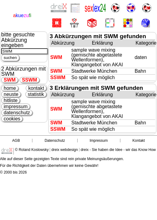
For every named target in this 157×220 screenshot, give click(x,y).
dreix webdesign (64, 150)
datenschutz (17, 112)
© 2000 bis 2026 (13, 172)
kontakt (36, 88)
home (10, 88)
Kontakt (138, 140)
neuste (11, 94)
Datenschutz (55, 140)
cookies (12, 118)
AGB (16, 140)
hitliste (10, 100)
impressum (15, 106)
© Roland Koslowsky (32, 150)
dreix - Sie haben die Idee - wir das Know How (118, 150)
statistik (36, 94)
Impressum (98, 140)
